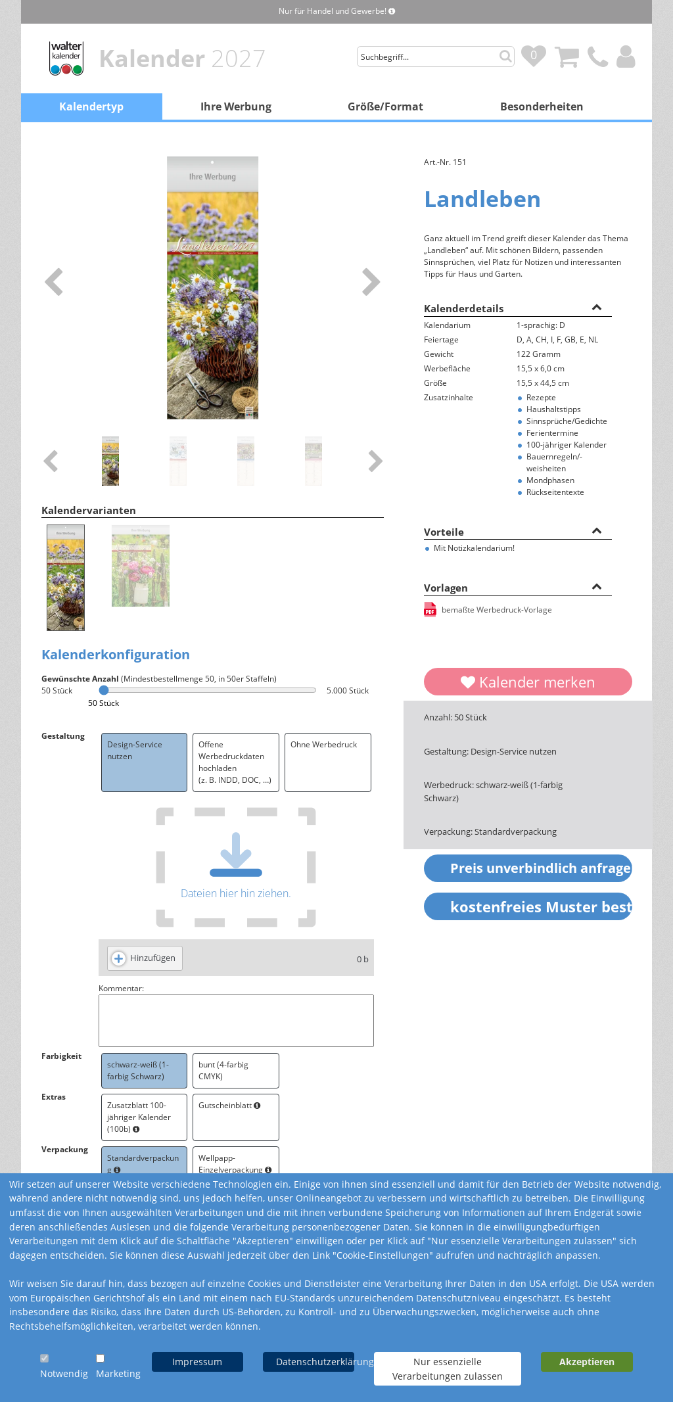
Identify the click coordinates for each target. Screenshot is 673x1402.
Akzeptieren (587, 1361)
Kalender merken (528, 681)
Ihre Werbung (235, 106)
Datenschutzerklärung (315, 1361)
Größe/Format (385, 106)
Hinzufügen (152, 958)
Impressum (197, 1361)
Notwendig (64, 1373)
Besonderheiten (542, 106)
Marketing (118, 1373)
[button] (597, 306)
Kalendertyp (91, 106)
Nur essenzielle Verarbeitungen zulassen (447, 1368)
